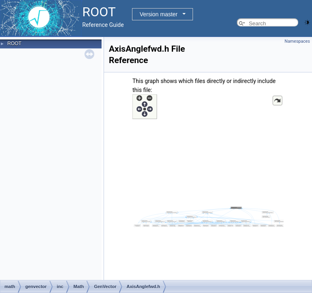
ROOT (14, 43)
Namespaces (297, 41)
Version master (159, 14)
